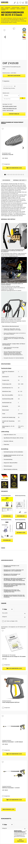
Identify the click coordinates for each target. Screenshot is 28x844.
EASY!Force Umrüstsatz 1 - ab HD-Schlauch (12, 675)
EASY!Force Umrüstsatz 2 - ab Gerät (10, 706)
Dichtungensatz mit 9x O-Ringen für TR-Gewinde (14, 615)
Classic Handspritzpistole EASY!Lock (10, 647)
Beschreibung (6, 165)
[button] (5, 37)
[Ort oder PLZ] (11, 98)
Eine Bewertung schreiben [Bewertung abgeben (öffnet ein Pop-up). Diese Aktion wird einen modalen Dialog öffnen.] (9, 88)
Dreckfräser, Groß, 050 (7, 142)
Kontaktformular (14, 113)
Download (7, 501)
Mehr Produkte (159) (8, 725)
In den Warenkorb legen (14, 153)
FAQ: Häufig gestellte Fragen (10, 106)
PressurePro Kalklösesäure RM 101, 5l (11, 760)
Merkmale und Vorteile (19, 165)
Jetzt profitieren (20, 840)
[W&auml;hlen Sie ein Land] (11, 95)
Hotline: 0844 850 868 (8, 110)
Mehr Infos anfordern (14, 75)
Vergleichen (6, 81)
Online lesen (21, 518)
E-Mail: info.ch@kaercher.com (10, 108)
